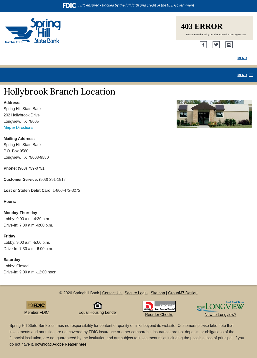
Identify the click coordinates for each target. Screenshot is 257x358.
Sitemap (158, 293)
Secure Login (136, 293)
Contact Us (112, 293)
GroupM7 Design (182, 293)
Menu (242, 58)
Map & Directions (18, 127)
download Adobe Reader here (60, 344)
